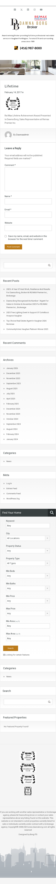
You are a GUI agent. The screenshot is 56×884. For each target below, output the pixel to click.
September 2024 (13, 424)
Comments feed (13, 493)
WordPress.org (13, 498)
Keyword (10, 521)
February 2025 (12, 404)
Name (8, 196)
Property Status (13, 546)
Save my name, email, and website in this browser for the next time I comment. (27, 237)
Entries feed (11, 488)
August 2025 (11, 388)
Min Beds (10, 571)
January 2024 (12, 439)
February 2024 (12, 434)
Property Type (13, 558)
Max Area (13, 633)
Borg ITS (33, 834)
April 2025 (10, 399)
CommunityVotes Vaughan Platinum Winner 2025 (27, 329)
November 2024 (13, 414)
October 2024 (12, 419)
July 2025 (10, 393)
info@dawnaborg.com (36, 2)
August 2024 (11, 429)
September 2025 (13, 383)
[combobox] (28, 538)
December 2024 (13, 409)
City (8, 533)
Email (8, 209)
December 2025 (13, 373)
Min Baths (11, 583)
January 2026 (12, 368)
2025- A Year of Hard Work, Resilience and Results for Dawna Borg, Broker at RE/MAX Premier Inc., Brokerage (28, 292)
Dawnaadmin (22, 135)
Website (8, 223)
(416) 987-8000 (31, 48)
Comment (10, 165)
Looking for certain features (16, 655)
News (8, 461)
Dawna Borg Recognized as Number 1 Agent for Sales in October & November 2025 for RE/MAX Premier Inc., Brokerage (27, 304)
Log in (9, 483)
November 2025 (13, 378)
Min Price (10, 596)
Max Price (10, 608)
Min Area (13, 621)
